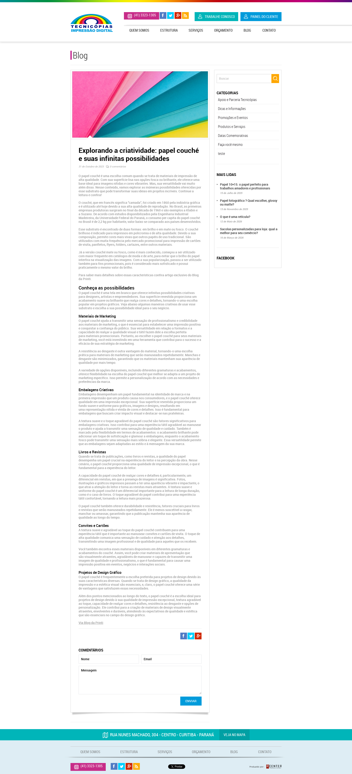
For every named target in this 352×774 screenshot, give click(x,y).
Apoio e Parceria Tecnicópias (237, 99)
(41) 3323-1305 (145, 15)
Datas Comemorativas (233, 135)
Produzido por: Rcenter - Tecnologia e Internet (266, 767)
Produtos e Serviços (231, 126)
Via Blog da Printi (91, 623)
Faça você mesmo (230, 144)
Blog (247, 30)
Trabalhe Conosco (220, 16)
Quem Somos (139, 30)
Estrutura (169, 30)
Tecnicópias (91, 23)
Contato (269, 30)
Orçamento (223, 30)
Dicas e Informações (232, 108)
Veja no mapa (234, 734)
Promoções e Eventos (233, 117)
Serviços (196, 30)
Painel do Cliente (264, 16)
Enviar (190, 701)
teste (221, 153)
